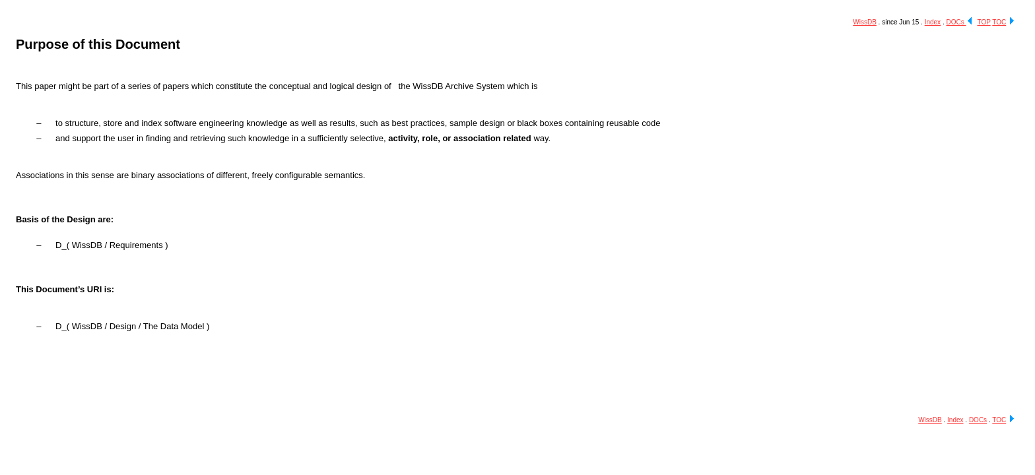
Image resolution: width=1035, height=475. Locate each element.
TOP (983, 22)
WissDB (865, 22)
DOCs (956, 22)
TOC (999, 22)
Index (933, 22)
